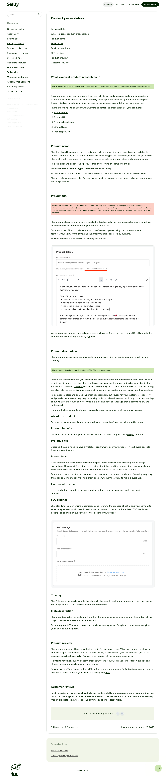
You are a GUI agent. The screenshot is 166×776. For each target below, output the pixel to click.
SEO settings (57, 53)
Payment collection (17, 48)
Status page (134, 4)
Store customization (17, 53)
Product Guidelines (142, 86)
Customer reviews (60, 62)
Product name (58, 38)
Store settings (14, 57)
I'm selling (108, 4)
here (108, 672)
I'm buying (120, 4)
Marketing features (16, 62)
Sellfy (81, 770)
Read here (102, 699)
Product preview (59, 57)
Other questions (15, 91)
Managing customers (18, 77)
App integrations (15, 86)
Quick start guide (16, 29)
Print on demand (15, 67)
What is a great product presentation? (70, 33)
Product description (61, 48)
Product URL (57, 43)
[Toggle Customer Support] (158, 768)
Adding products (15, 43)
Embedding (13, 72)
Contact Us (72, 727)
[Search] (24, 14)
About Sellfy (13, 33)
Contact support (150, 4)
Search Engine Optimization (81, 505)
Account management (18, 81)
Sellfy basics (13, 38)
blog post (73, 628)
